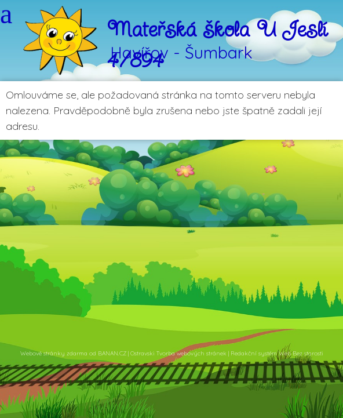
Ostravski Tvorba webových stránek (178, 353)
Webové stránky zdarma (53, 353)
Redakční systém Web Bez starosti (277, 353)
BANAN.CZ (112, 353)
